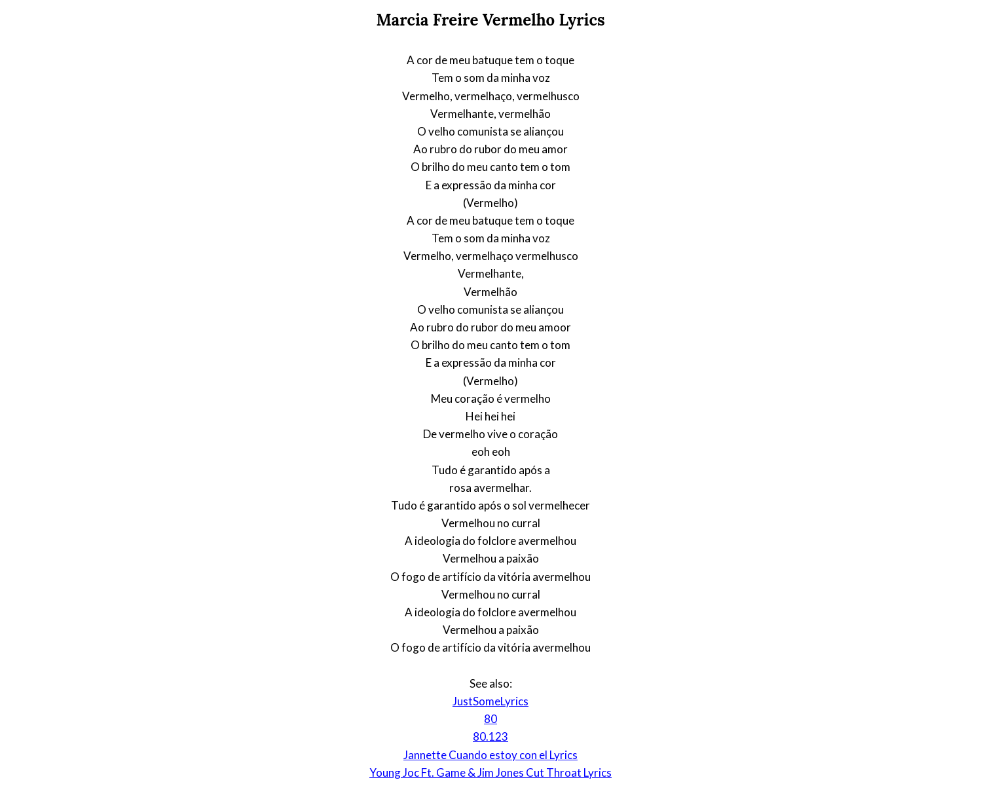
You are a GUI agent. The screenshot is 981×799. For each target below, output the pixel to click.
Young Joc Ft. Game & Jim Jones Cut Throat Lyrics (490, 772)
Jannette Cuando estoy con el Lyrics (490, 755)
